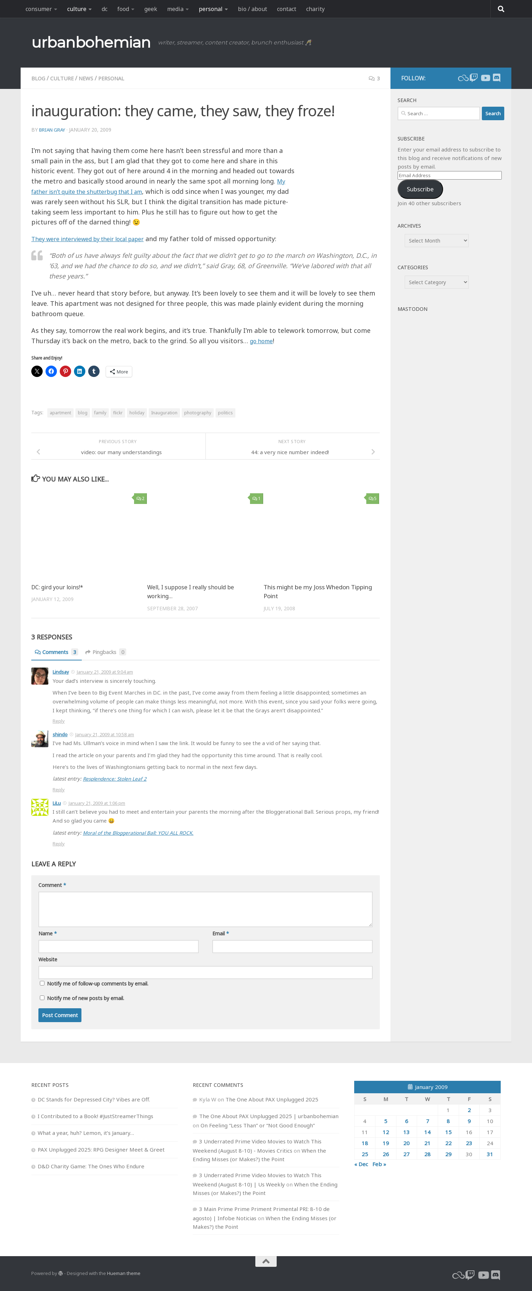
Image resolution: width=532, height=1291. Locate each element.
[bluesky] (462, 78)
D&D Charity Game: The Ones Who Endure (91, 1165)
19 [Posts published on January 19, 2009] (386, 1142)
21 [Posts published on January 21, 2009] (427, 1142)
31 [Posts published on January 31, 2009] (490, 1153)
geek (150, 9)
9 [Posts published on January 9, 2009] (469, 1120)
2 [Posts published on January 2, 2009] (469, 1109)
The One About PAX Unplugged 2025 (271, 1098)
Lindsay (61, 672)
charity (315, 9)
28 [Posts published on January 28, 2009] (427, 1153)
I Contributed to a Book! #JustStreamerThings (95, 1115)
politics (225, 413)
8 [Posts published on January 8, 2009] (448, 1120)
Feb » (379, 1163)
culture (76, 9)
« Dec (361, 1163)
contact (286, 9)
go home (263, 340)
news (91, 78)
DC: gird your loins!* (59, 587)
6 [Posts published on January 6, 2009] (406, 1120)
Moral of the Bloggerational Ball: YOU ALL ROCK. (142, 832)
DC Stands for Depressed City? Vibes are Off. (94, 1098)
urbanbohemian (91, 42)
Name (47, 932)
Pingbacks (111, 652)
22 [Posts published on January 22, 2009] (448, 1142)
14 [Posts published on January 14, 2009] (427, 1131)
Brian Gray (54, 129)
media (175, 9)
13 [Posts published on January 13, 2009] (406, 1131)
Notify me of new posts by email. (85, 997)
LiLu (57, 802)
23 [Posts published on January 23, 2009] (469, 1142)
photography (197, 413)
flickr (118, 413)
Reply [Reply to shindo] (59, 789)
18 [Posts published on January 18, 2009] (365, 1142)
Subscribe (420, 189)
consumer (39, 9)
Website (47, 958)
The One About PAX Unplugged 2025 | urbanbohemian (269, 1115)
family (100, 413)
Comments (58, 652)
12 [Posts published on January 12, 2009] (386, 1131)
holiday (136, 413)
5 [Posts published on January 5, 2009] (385, 1120)
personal (211, 9)
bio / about (252, 9)
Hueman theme (123, 1272)
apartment (60, 413)
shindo (60, 734)
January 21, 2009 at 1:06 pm (97, 802)
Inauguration (164, 413)
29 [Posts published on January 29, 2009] (448, 1153)
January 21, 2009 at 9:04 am (105, 672)
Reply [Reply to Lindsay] (59, 721)
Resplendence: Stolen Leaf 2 (117, 778)
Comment (52, 884)
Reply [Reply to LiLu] (59, 843)
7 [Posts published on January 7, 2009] (427, 1120)
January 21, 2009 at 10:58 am (104, 734)
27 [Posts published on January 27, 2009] (406, 1153)
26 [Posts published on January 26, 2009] (386, 1153)
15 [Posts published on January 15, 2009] (448, 1131)
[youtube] (485, 78)
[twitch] (473, 78)
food (123, 9)
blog (39, 78)
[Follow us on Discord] (496, 78)
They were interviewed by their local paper (97, 238)
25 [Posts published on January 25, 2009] (365, 1153)
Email (220, 932)
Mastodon (412, 309)
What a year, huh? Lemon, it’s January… (86, 1132)
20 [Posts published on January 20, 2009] (406, 1142)
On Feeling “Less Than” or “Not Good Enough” (258, 1124)
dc (104, 9)
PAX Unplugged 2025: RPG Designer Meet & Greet (101, 1148)
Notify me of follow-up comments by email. (97, 982)
